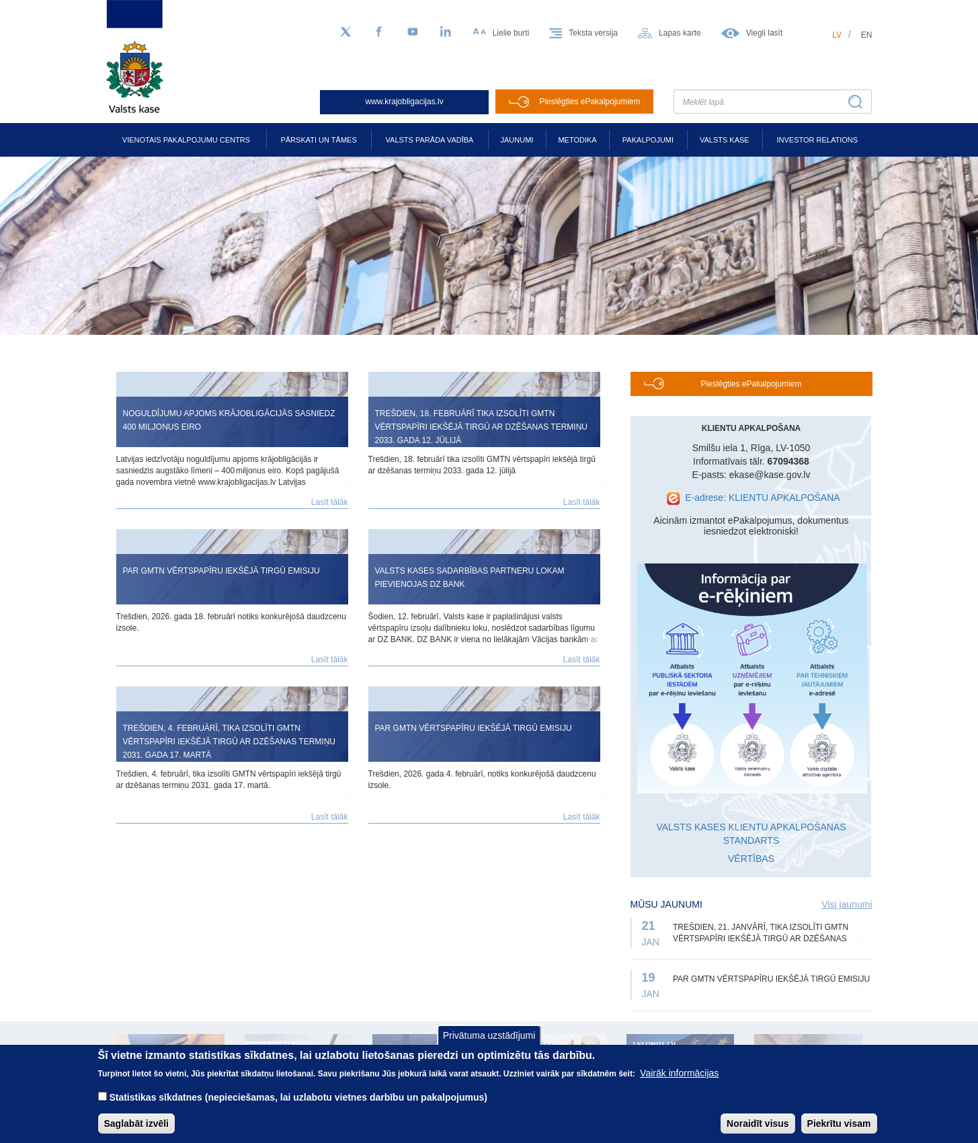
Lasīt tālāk (329, 502)
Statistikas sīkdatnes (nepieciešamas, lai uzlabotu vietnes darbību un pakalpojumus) (298, 1098)
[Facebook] (379, 32)
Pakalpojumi (648, 140)
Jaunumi (517, 140)
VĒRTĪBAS (751, 858)
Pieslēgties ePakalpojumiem (589, 101)
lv (837, 35)
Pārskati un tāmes (318, 140)
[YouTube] (412, 32)
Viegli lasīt (764, 33)
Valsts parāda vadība (430, 140)
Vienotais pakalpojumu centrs (186, 140)
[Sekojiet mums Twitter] (345, 32)
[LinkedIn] (446, 32)
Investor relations (817, 140)
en (866, 35)
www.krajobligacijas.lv (405, 101)
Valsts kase (724, 140)
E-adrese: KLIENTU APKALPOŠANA (762, 497)
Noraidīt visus (758, 1124)
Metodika (577, 140)
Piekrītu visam (839, 1124)
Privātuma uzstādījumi (489, 1036)
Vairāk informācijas (679, 1074)
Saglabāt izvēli (136, 1124)
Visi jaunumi (846, 904)
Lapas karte (680, 33)
